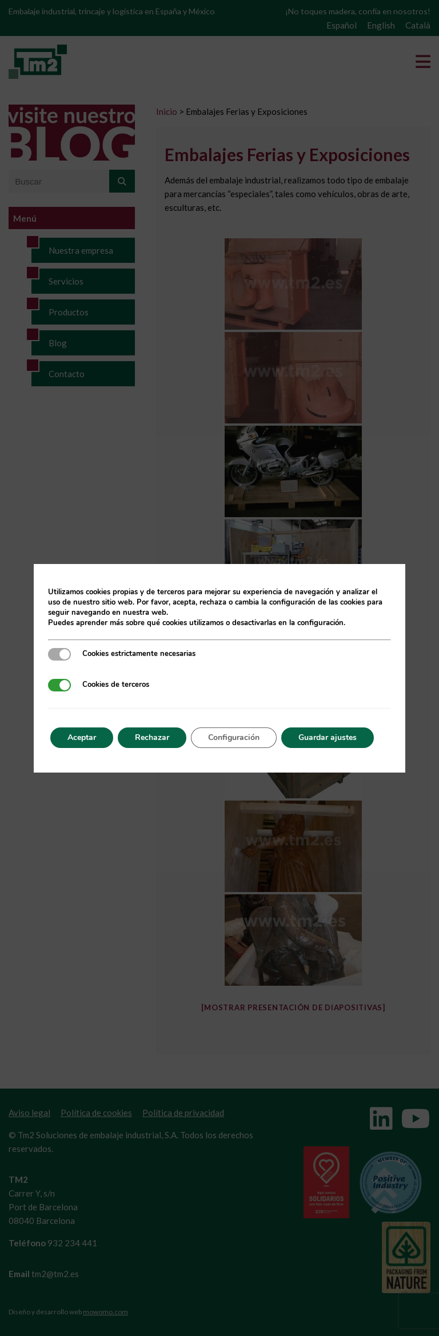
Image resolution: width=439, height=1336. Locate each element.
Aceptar (81, 737)
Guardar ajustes (327, 737)
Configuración (234, 737)
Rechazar (152, 737)
